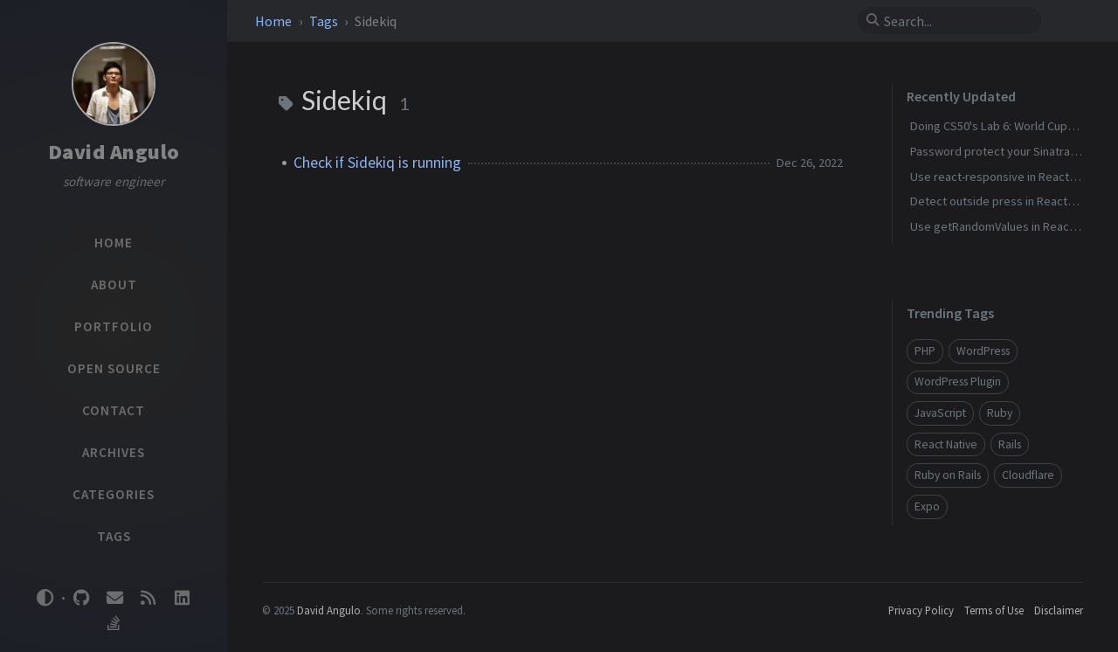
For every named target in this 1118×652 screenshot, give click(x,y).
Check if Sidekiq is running (377, 162)
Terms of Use (994, 610)
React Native (945, 444)
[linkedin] (181, 598)
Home (274, 21)
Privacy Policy (921, 610)
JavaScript (940, 413)
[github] (81, 598)
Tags (325, 21)
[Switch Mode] (45, 598)
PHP (924, 350)
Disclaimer (1058, 610)
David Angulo (114, 151)
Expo (927, 506)
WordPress (983, 350)
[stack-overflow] (113, 623)
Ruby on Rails (947, 475)
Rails (1009, 444)
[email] (114, 598)
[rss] (148, 598)
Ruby (999, 413)
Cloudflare (1028, 475)
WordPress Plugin (957, 381)
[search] (956, 21)
